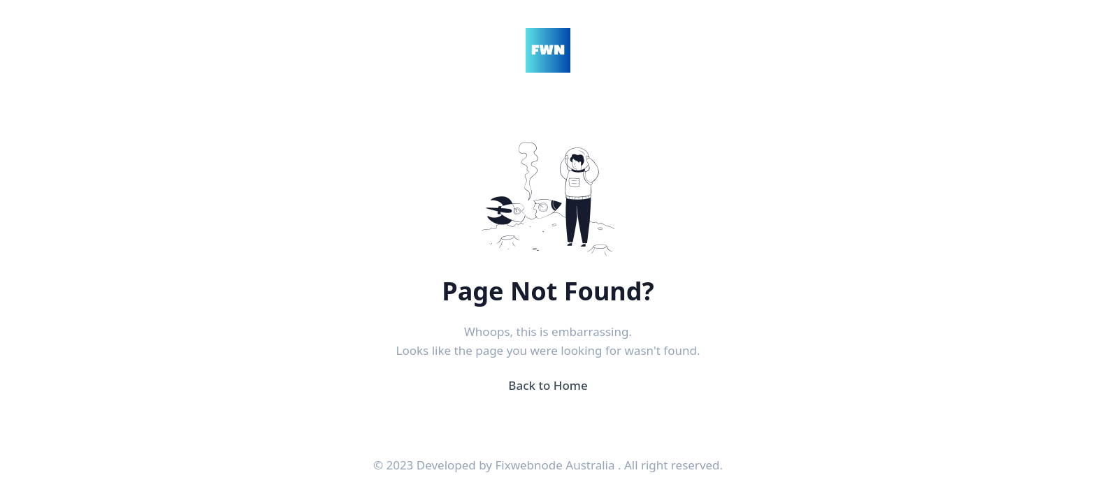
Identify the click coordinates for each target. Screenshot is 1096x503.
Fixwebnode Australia (556, 465)
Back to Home (547, 385)
